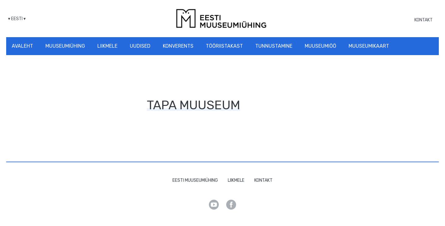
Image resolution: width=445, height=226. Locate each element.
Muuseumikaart (369, 46)
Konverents (178, 46)
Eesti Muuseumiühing (195, 180)
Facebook (231, 205)
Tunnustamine (273, 46)
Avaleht (22, 46)
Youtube (214, 205)
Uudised (140, 46)
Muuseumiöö (320, 46)
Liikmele (107, 46)
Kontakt (423, 20)
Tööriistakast (224, 46)
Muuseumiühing (65, 46)
